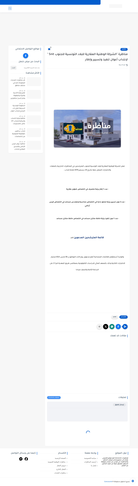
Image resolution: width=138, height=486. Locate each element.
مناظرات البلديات (45, 8)
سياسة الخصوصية (92, 2)
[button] (118, 326)
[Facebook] (26, 459)
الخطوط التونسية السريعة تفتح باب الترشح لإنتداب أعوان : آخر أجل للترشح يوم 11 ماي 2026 (18, 109)
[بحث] (10, 8)
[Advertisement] (69, 29)
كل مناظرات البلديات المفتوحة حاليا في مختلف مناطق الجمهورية (18, 83)
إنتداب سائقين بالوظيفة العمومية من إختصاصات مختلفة (18, 134)
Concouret (108, 482)
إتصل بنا (67, 2)
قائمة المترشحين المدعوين (89, 238)
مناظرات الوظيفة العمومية (88, 8)
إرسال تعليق (119, 405)
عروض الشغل (70, 8)
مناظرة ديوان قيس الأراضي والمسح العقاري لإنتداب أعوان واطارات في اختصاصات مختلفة (18, 147)
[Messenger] (20, 459)
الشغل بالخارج (58, 8)
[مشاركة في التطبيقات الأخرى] (99, 326)
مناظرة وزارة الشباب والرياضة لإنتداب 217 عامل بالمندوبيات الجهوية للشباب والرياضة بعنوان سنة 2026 (17, 121)
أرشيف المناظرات (78, 2)
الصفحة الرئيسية (60, 458)
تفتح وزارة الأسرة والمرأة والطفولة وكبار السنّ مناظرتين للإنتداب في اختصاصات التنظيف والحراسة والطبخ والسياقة (17, 96)
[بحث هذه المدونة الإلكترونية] (29, 68)
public (124, 49)
